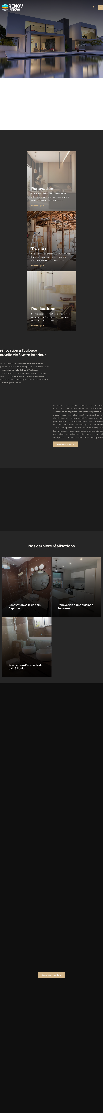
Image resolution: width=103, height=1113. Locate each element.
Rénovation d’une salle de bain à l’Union (26, 666)
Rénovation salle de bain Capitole (25, 606)
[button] (94, 7)
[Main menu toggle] (100, 7)
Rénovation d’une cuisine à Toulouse (76, 606)
